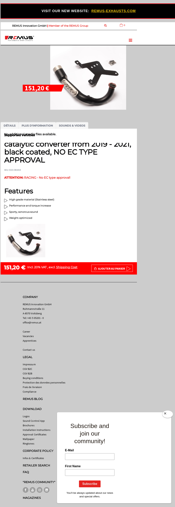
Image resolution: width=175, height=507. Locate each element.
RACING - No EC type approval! (37, 177)
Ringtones (28, 443)
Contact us (29, 349)
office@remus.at (32, 322)
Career (26, 331)
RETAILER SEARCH (36, 465)
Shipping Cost (66, 267)
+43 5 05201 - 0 (35, 318)
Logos (26, 416)
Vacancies (28, 336)
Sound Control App (34, 420)
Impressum (29, 364)
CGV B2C (27, 369)
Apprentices (29, 340)
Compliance (29, 391)
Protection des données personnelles (44, 382)
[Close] (167, 415)
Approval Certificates (34, 434)
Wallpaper (28, 439)
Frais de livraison (32, 387)
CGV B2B (27, 373)
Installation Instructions (36, 430)
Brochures (28, 425)
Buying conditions (33, 378)
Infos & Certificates (33, 458)
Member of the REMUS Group (68, 25)
